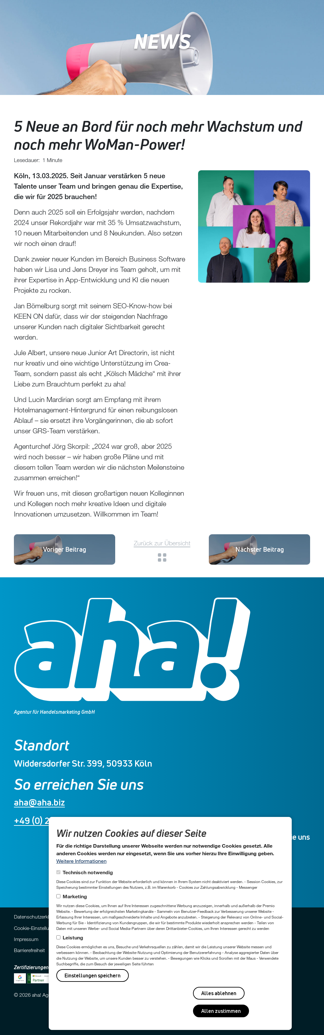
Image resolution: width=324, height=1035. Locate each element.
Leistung (73, 937)
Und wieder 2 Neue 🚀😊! (259, 549)
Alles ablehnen (218, 993)
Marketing (75, 896)
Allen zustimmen (221, 1010)
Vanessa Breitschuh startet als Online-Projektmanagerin (65, 549)
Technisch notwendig (88, 872)
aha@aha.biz (39, 802)
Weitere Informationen (81, 861)
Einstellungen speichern (93, 975)
